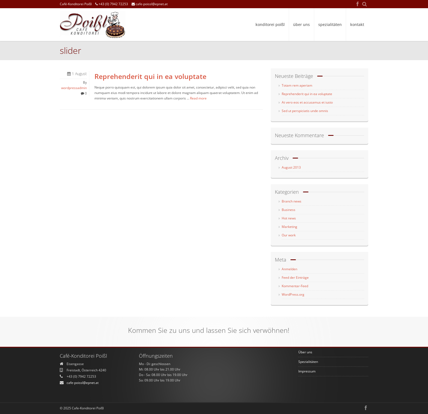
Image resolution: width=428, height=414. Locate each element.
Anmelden (289, 269)
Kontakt (357, 24)
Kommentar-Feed (295, 286)
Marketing (289, 226)
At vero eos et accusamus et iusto (307, 102)
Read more (198, 98)
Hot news (289, 218)
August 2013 (291, 167)
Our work (289, 235)
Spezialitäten (330, 24)
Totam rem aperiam (297, 85)
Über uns (301, 24)
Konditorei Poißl (270, 24)
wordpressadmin (74, 88)
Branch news (291, 201)
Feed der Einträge (295, 277)
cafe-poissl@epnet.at (150, 4)
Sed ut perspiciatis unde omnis (305, 110)
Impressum (307, 371)
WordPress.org (293, 294)
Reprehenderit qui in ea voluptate (150, 76)
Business (288, 209)
